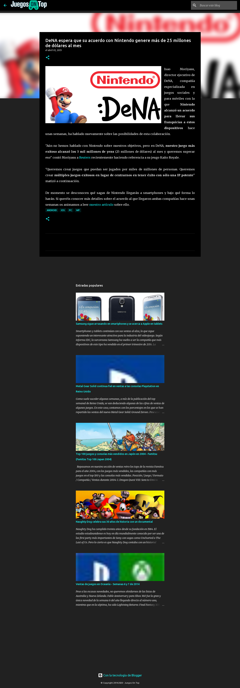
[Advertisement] (105, 266)
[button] (47, 57)
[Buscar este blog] (217, 5)
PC (70, 210)
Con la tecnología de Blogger (120, 675)
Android (52, 210)
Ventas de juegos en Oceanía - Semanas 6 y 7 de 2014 (107, 584)
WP (78, 210)
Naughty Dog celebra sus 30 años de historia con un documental (114, 521)
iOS (63, 210)
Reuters (85, 157)
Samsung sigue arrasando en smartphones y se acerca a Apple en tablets (119, 323)
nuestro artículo (101, 204)
